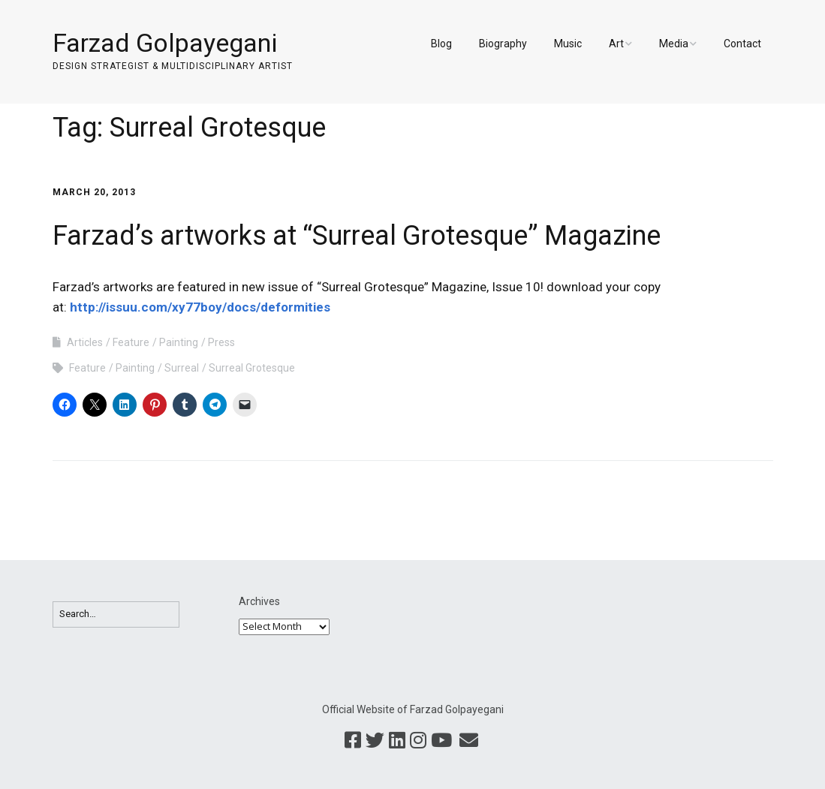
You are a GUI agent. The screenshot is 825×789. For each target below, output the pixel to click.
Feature (131, 342)
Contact (742, 44)
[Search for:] (116, 614)
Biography (503, 44)
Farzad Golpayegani (165, 43)
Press (221, 342)
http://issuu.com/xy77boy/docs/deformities (200, 307)
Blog (441, 44)
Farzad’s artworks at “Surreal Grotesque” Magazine (357, 235)
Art (616, 44)
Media (673, 44)
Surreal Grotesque (252, 368)
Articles (85, 342)
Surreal (181, 368)
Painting (178, 342)
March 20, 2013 (94, 192)
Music (568, 44)
